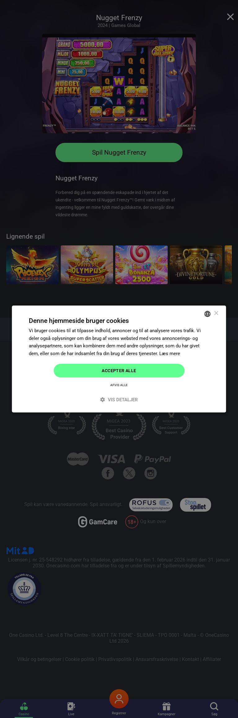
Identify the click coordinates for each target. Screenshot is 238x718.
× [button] (216, 313)
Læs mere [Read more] (169, 353)
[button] (119, 399)
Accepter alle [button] (119, 370)
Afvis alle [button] (119, 385)
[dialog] (119, 358)
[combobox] (208, 314)
